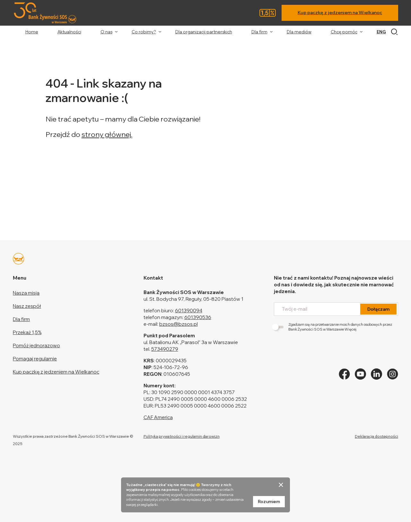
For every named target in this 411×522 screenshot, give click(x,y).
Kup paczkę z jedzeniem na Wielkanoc (340, 12)
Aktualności (69, 31)
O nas (106, 31)
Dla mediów (299, 31)
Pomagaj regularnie (35, 359)
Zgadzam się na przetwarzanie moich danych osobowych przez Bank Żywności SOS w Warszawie (333, 327)
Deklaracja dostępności (376, 436)
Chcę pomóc (344, 31)
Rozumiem (269, 501)
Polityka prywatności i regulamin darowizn (182, 436)
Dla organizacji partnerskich (203, 31)
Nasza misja (26, 293)
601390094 (188, 310)
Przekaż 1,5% (27, 332)
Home (31, 31)
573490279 (164, 349)
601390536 (197, 317)
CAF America (158, 417)
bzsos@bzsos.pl (178, 324)
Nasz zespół (27, 306)
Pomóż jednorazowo (36, 345)
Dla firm (259, 31)
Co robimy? (144, 31)
